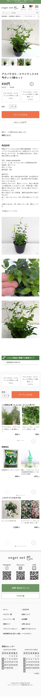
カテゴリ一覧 (7, 614)
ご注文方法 (25, 609)
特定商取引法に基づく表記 (11, 633)
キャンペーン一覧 (9, 619)
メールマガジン (27, 633)
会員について (26, 614)
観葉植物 (4, 16)
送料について (6, 135)
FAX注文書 (20, 596)
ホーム (5, 609)
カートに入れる (20, 114)
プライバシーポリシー (10, 629)
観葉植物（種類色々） (15, 16)
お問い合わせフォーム (20, 588)
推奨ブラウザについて (29, 629)
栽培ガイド (6, 624)
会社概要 (24, 619)
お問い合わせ (26, 624)
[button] (33, 441)
